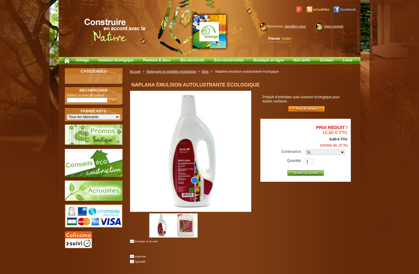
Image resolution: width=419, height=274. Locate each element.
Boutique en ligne (268, 60)
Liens (347, 60)
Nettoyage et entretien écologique (171, 71)
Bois (205, 71)
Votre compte (334, 26)
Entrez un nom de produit (85, 95)
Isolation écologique (116, 60)
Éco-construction (229, 60)
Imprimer (140, 256)
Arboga (82, 60)
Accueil (135, 71)
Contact (326, 60)
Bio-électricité (192, 60)
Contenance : (292, 152)
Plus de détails (306, 108)
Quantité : (295, 161)
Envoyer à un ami (146, 241)
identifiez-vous (295, 26)
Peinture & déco (157, 60)
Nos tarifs (302, 60)
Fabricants (93, 111)
